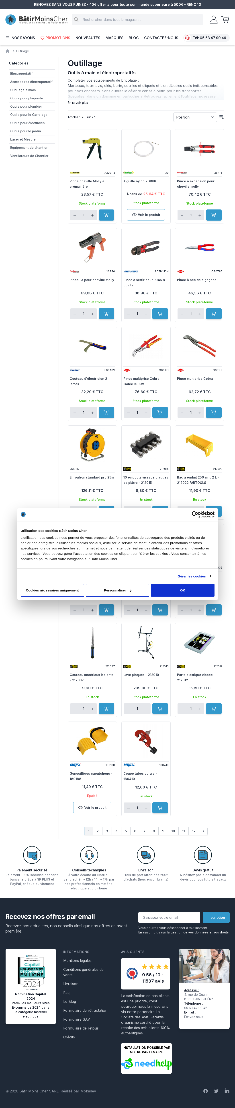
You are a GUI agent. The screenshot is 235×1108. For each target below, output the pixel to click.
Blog (134, 38)
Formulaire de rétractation (85, 1010)
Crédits (69, 1037)
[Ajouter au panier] (106, 215)
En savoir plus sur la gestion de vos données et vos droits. (184, 932)
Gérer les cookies (192, 576)
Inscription (216, 917)
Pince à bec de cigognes (196, 280)
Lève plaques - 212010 (141, 675)
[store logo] (36, 19)
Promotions (55, 38)
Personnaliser (117, 590)
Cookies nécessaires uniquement (52, 590)
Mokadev (88, 1091)
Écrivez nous (193, 1017)
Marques (114, 38)
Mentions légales (77, 960)
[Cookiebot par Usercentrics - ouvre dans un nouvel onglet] (195, 514)
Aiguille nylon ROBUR (139, 181)
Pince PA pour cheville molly (92, 280)
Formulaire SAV (76, 1019)
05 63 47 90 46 (213, 38)
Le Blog (69, 1001)
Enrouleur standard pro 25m (92, 477)
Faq (66, 992)
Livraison (70, 983)
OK (182, 590)
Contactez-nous (161, 38)
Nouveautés (88, 38)
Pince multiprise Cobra (195, 378)
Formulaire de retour (80, 1028)
